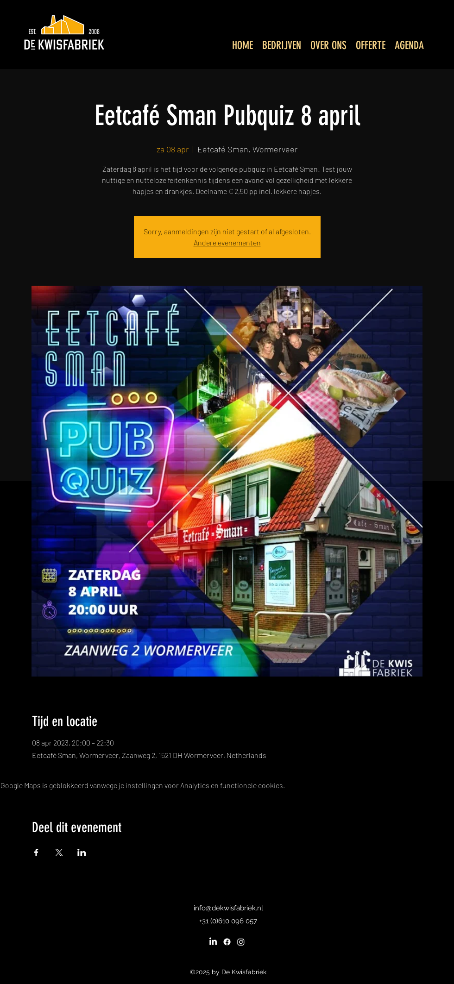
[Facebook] (227, 941)
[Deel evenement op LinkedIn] (81, 852)
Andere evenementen (227, 242)
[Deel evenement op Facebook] (36, 852)
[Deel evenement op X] (59, 852)
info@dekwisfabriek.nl (228, 908)
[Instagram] (241, 941)
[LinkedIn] (213, 941)
